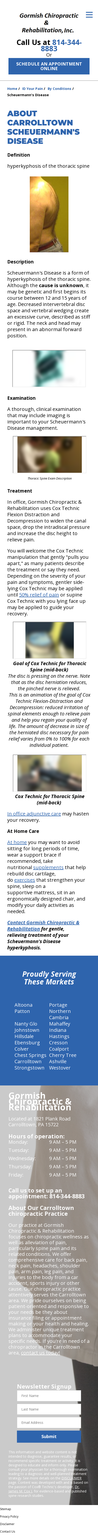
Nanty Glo (26, 1023)
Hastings (59, 1036)
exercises (24, 880)
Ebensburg (27, 1042)
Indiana (57, 1030)
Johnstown (27, 1030)
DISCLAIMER (71, 1478)
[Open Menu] (89, 15)
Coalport (59, 1049)
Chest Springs (30, 1055)
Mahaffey (59, 1023)
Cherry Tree (62, 1055)
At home (17, 842)
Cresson (58, 1042)
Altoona (23, 1005)
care (56, 813)
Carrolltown (28, 1061)
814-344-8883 (61, 45)
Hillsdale (24, 1036)
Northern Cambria (60, 1014)
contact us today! (40, 1352)
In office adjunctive (29, 813)
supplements (48, 867)
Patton (22, 1011)
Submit (49, 1436)
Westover (60, 1067)
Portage (58, 1005)
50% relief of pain (39, 594)
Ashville (58, 1061)
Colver (22, 1049)
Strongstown (30, 1067)
